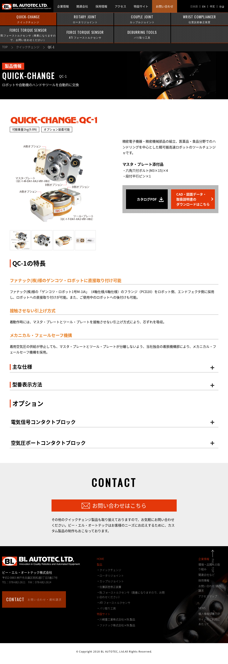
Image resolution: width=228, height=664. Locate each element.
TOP (5, 47)
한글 (221, 6)
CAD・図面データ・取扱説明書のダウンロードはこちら (193, 199)
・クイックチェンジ (109, 570)
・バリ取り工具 (106, 608)
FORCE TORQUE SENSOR (28, 35)
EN (203, 6)
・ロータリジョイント (110, 575)
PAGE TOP (217, 566)
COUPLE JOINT (142, 19)
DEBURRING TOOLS (142, 35)
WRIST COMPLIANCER (199, 19)
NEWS (201, 608)
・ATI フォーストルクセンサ (113, 603)
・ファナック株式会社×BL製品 (116, 625)
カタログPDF (147, 199)
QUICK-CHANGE (28, 19)
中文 (212, 6)
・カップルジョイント (110, 581)
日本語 (194, 6)
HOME (100, 559)
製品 (99, 564)
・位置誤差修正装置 (109, 587)
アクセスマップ (207, 596)
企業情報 (203, 559)
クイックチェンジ (27, 47)
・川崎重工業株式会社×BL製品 (116, 619)
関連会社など (206, 575)
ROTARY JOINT (85, 19)
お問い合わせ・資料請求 (34, 599)
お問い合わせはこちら (119, 505)
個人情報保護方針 (209, 614)
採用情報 (203, 580)
